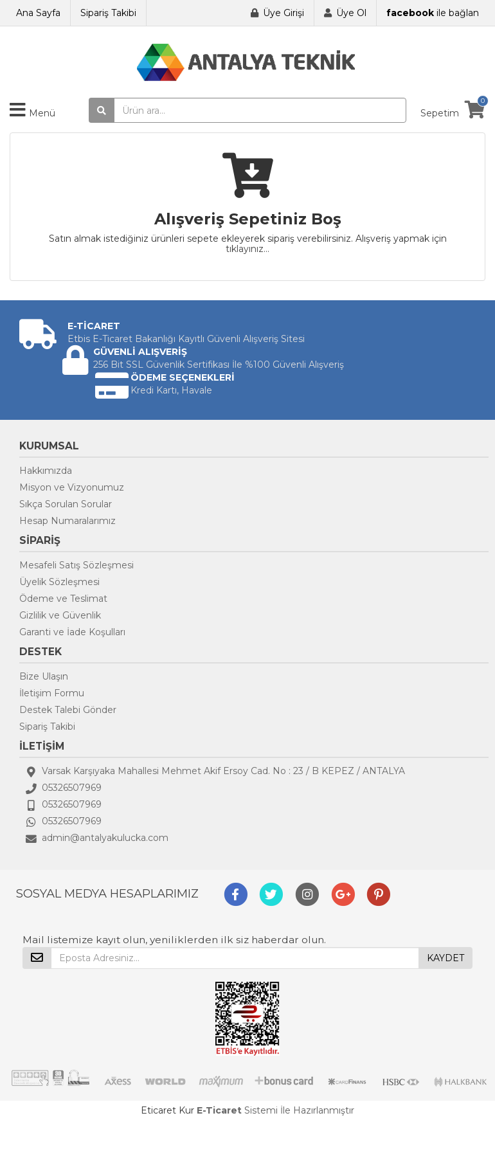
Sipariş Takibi (108, 13)
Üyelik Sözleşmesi (59, 582)
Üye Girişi (283, 13)
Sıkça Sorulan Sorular (65, 504)
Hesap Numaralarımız (67, 521)
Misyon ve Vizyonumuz (71, 487)
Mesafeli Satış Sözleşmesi (76, 565)
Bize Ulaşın (43, 676)
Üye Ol (351, 13)
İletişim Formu (51, 693)
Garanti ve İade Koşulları (72, 632)
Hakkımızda (45, 470)
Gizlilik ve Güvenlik (60, 615)
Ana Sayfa (38, 13)
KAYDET (445, 958)
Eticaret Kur (167, 1110)
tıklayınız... (247, 249)
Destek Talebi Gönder (67, 710)
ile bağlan (432, 13)
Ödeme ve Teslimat (63, 598)
